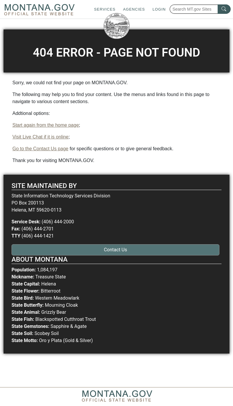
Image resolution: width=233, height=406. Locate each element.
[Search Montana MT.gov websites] (200, 9)
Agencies (134, 9)
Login (159, 9)
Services (104, 9)
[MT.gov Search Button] (224, 9)
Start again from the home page (45, 125)
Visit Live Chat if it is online (40, 136)
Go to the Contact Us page (40, 148)
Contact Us (115, 249)
